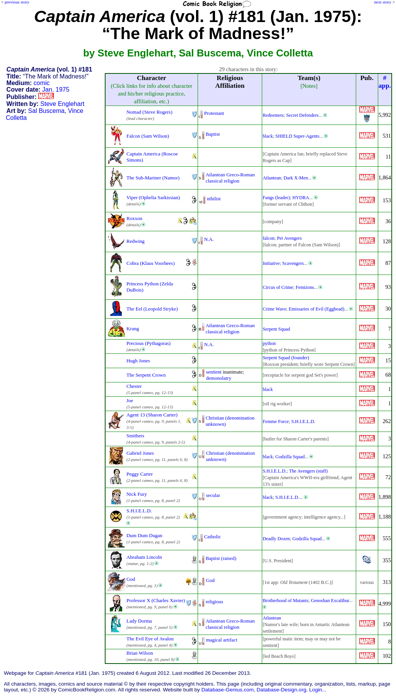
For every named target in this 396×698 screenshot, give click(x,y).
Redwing (135, 241)
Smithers (135, 436)
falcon (269, 238)
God (130, 579)
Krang (132, 328)
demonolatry (218, 378)
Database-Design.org (281, 690)
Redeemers (273, 115)
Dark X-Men (295, 178)
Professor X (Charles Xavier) (155, 600)
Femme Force (276, 421)
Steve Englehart (62, 104)
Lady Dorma (139, 621)
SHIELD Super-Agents (297, 136)
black (268, 136)
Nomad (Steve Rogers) (149, 112)
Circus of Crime (278, 287)
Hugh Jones (138, 361)
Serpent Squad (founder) (286, 357)
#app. (385, 81)
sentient (214, 372)
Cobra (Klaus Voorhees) (150, 263)
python (269, 343)
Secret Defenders (302, 115)
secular (213, 495)
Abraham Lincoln (144, 557)
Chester (134, 386)
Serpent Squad (276, 329)
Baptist (213, 134)
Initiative (271, 263)
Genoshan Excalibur (330, 600)
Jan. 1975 (55, 89)
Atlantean (272, 178)
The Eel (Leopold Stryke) (152, 309)
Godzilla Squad (290, 456)
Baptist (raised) (221, 558)
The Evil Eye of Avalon (150, 639)
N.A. (209, 239)
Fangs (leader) (276, 197)
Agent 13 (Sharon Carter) (152, 415)
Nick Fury (136, 494)
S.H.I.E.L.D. (303, 421)
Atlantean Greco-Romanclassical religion (230, 178)
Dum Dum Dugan (144, 535)
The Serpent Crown (146, 375)
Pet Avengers (289, 238)
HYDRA (300, 197)
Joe (129, 400)
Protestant (214, 113)
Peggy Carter (139, 474)
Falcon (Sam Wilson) (147, 136)
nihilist (214, 198)
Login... (318, 690)
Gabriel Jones (140, 453)
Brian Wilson (139, 653)
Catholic (212, 536)
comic (42, 83)
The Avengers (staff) (308, 471)
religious (214, 601)
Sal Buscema (46, 111)
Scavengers (293, 263)
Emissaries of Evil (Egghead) (317, 309)
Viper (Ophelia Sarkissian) (153, 197)
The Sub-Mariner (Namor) (152, 178)
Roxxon (134, 218)
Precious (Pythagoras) (148, 343)
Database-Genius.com (227, 690)
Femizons (304, 287)
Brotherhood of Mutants (285, 600)
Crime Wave (274, 309)
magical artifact (221, 640)
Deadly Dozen (276, 538)
